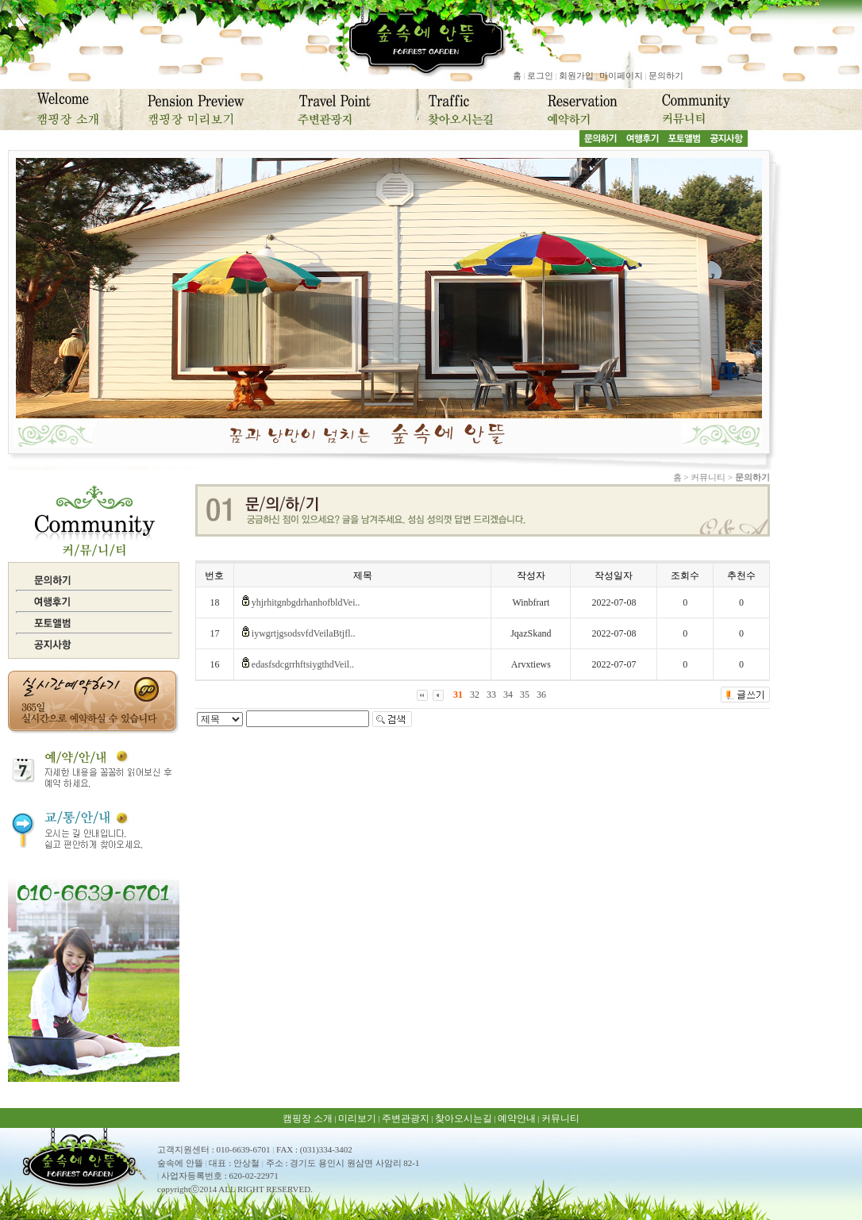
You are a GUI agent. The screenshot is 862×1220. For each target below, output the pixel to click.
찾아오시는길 (463, 1118)
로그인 (540, 75)
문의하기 (665, 75)
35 (524, 694)
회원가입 (576, 75)
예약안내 (517, 1118)
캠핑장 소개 (308, 1118)
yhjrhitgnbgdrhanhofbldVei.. (306, 602)
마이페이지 (621, 75)
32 (474, 694)
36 (541, 694)
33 (491, 694)
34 (508, 694)
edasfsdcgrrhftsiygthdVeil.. (303, 664)
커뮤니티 (560, 1118)
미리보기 (357, 1118)
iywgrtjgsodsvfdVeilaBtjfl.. (304, 633)
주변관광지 (405, 1118)
